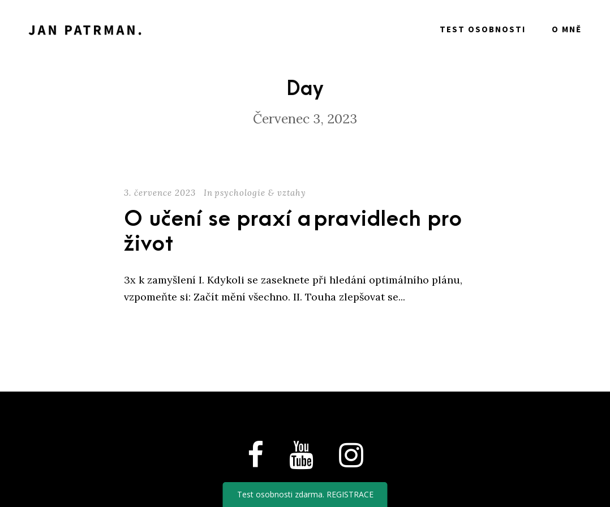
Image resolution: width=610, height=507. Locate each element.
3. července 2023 (160, 192)
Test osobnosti (483, 29)
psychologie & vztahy (260, 192)
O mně (567, 29)
